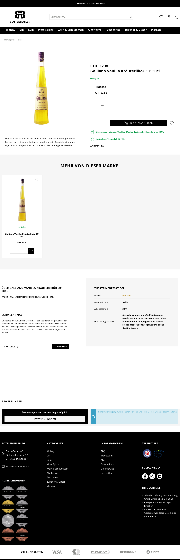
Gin (48, 446)
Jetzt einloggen (45, 410)
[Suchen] (131, 17)
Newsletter (106, 464)
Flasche (101, 87)
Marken (51, 477)
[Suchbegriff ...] (89, 17)
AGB (103, 451)
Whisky (50, 442)
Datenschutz (107, 455)
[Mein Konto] (169, 17)
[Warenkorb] (176, 16)
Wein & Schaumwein (57, 459)
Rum (49, 451)
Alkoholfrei (52, 464)
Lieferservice (107, 459)
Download (60, 337)
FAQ (103, 442)
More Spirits (53, 455)
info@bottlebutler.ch (17, 457)
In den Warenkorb (138, 123)
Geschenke (52, 468)
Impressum (106, 446)
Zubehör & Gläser (56, 472)
